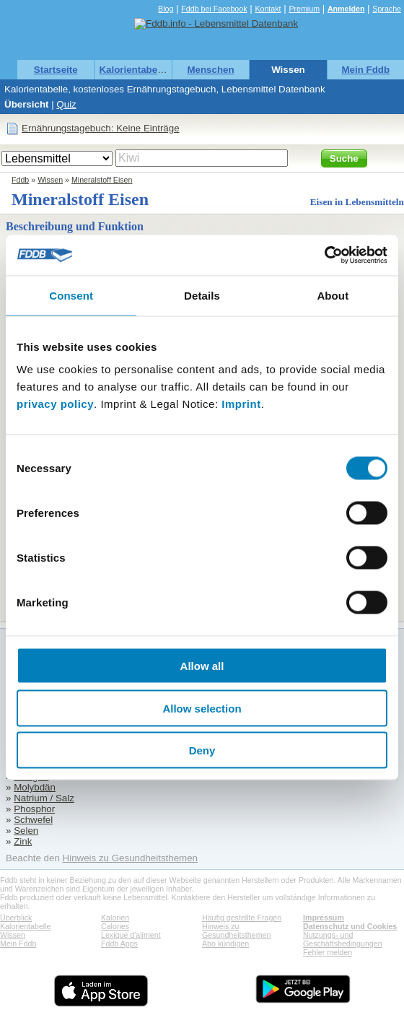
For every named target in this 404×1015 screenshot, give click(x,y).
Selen (26, 830)
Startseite (56, 69)
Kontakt (268, 8)
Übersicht (26, 104)
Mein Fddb (365, 69)
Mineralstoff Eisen (102, 179)
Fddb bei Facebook (214, 8)
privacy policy (55, 404)
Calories (115, 926)
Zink (23, 841)
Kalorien (115, 917)
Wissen (288, 69)
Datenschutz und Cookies (350, 926)
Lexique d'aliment (131, 935)
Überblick (16, 917)
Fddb (20, 179)
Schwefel (33, 819)
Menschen (210, 69)
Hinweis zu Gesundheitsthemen (130, 858)
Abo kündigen (225, 943)
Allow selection (201, 708)
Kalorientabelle (133, 69)
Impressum (323, 917)
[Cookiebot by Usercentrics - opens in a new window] (324, 255)
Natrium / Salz (44, 798)
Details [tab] (202, 295)
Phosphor (34, 808)
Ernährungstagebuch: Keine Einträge (101, 128)
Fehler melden (327, 952)
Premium (304, 8)
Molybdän (35, 787)
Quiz (66, 104)
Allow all (202, 666)
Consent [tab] (71, 295)
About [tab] (332, 295)
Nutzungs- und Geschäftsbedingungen (342, 939)
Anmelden (346, 8)
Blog (165, 8)
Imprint (240, 404)
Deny (202, 750)
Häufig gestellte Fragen (241, 917)
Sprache (386, 8)
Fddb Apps (119, 943)
